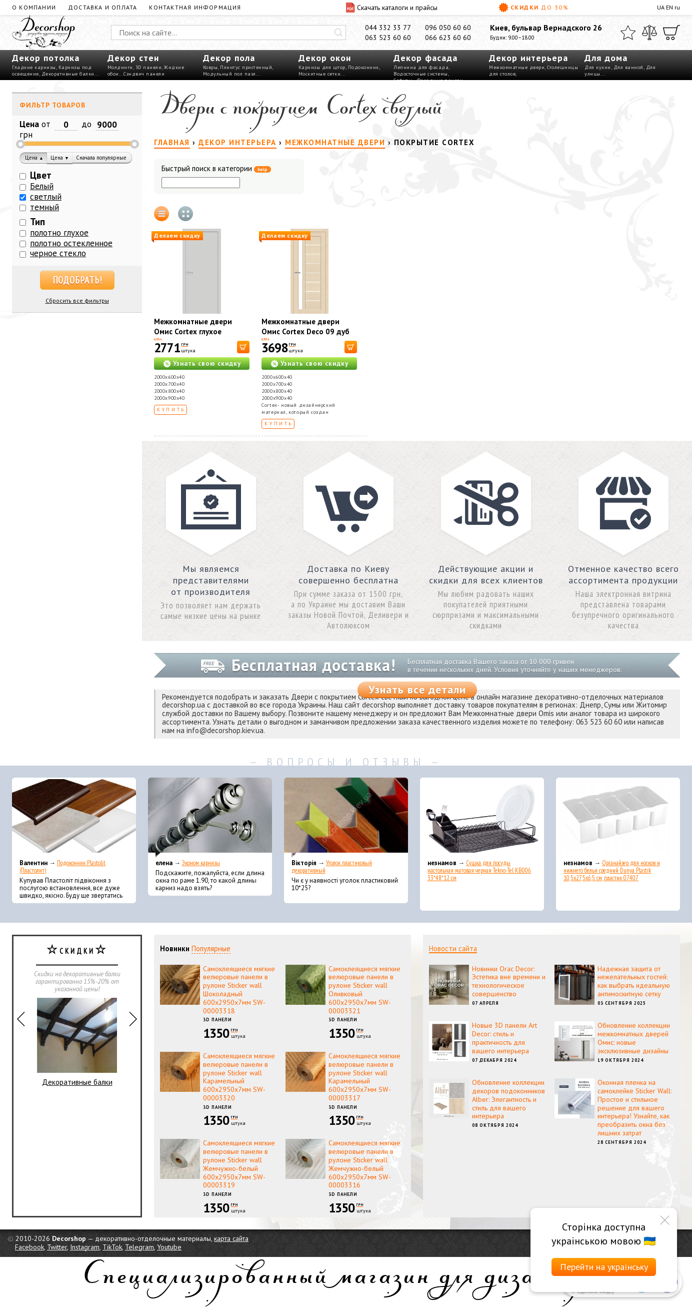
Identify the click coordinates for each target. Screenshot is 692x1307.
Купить (171, 409)
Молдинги (120, 67)
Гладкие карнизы (34, 67)
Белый (42, 186)
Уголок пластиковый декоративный (332, 867)
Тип (37, 222)
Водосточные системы (421, 74)
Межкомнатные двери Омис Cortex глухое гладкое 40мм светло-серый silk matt (193, 336)
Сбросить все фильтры (77, 300)
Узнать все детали (417, 690)
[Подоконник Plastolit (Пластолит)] (74, 818)
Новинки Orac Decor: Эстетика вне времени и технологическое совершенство (509, 981)
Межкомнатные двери (516, 67)
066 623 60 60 (448, 37)
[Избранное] (628, 32)
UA (660, 7)
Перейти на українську (604, 1266)
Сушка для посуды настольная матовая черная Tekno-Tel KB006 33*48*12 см (479, 870)
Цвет (41, 175)
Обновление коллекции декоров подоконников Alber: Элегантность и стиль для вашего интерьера (508, 1099)
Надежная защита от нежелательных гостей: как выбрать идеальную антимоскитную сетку (634, 981)
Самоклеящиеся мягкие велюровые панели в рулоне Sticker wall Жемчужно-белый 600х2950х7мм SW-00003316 (364, 1163)
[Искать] (338, 33)
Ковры (210, 67)
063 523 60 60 (388, 37)
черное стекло (58, 253)
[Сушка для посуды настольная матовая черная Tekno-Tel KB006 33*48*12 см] (482, 818)
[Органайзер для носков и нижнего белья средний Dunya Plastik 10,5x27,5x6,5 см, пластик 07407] (618, 818)
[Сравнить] (649, 32)
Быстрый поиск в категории (216, 169)
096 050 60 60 (448, 27)
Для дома (606, 58)
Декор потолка (46, 58)
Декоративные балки (68, 74)
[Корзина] (671, 32)
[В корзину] (243, 347)
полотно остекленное (71, 243)
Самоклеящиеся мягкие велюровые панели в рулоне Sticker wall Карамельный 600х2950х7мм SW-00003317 (364, 1076)
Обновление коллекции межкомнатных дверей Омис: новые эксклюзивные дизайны (634, 1038)
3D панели (149, 67)
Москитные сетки (319, 74)
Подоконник (363, 67)
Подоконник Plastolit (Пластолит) (63, 867)
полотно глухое (59, 232)
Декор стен (133, 58)
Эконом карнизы (201, 863)
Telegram (139, 1246)
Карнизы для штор (322, 67)
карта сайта (231, 1238)
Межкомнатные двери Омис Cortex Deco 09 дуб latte (306, 331)
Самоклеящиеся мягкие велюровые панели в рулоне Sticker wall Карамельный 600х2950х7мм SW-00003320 (239, 1076)
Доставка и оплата (102, 7)
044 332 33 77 (388, 27)
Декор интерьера (528, 58)
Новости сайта (453, 948)
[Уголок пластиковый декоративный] (346, 818)
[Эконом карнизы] (210, 818)
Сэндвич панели (144, 74)
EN (669, 7)
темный (44, 207)
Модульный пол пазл (229, 74)
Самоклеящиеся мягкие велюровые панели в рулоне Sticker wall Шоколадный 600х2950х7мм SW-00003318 (239, 989)
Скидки (533, 8)
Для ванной (629, 67)
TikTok (112, 1246)
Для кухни (597, 67)
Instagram (85, 1246)
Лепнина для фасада (421, 67)
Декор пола (229, 58)
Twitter (57, 1246)
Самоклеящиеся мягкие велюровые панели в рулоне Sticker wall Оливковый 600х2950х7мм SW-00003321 (364, 989)
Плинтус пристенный (246, 67)
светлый (46, 196)
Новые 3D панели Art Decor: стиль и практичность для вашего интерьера (504, 1038)
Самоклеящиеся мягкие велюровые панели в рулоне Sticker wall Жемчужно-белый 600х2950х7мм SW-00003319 (239, 1163)
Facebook (29, 1246)
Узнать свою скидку (207, 363)
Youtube (169, 1246)
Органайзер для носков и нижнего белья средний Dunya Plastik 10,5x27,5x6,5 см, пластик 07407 (612, 870)
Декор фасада (426, 58)
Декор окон (324, 58)
